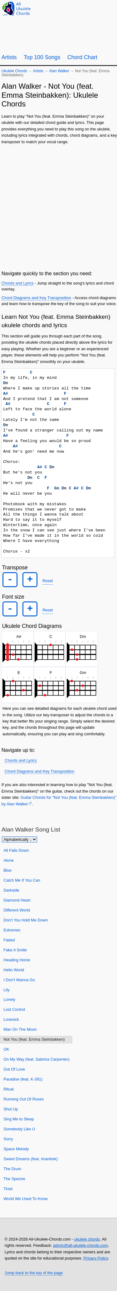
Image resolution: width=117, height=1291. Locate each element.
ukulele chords (87, 1239)
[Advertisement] (58, 206)
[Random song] (95, 8)
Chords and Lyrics (18, 283)
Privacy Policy (95, 1258)
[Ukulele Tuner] (80, 8)
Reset (47, 580)
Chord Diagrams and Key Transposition (36, 297)
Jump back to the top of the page (34, 1272)
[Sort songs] (19, 839)
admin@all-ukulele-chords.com (80, 1245)
